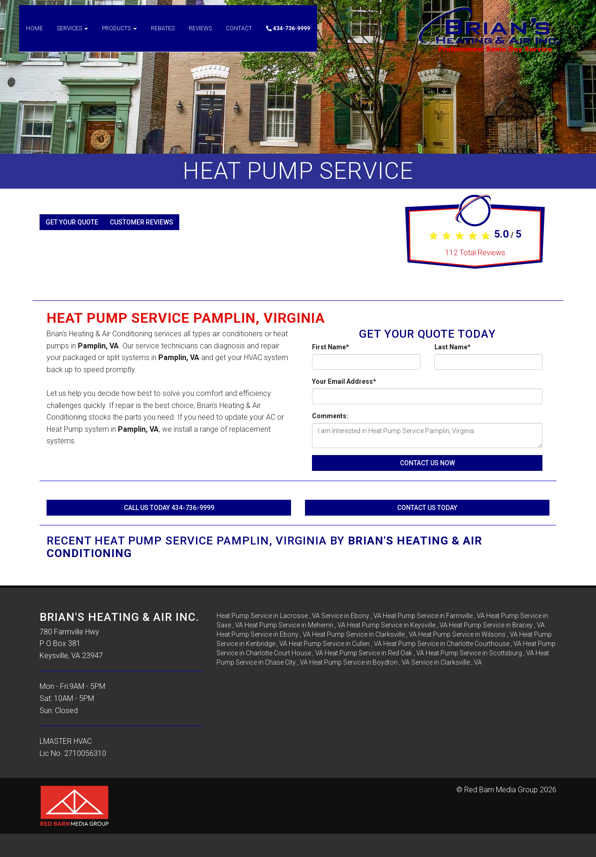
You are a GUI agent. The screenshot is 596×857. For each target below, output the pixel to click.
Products (119, 37)
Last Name (452, 347)
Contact (239, 37)
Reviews (200, 37)
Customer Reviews (141, 222)
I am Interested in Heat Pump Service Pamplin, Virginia (427, 435)
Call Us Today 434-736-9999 (169, 507)
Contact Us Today (427, 507)
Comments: (330, 416)
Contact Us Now (427, 463)
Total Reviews (475, 252)
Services (72, 37)
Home (34, 37)
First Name (330, 347)
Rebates (163, 37)
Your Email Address (344, 381)
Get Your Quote (72, 222)
